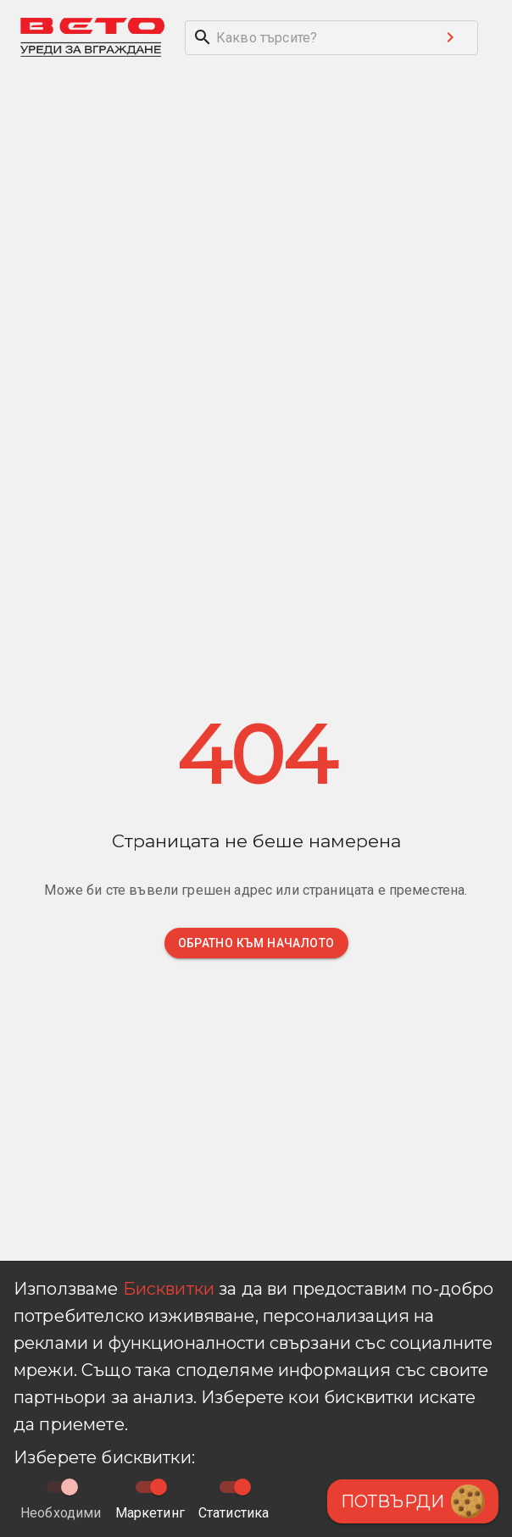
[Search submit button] (450, 37)
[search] (304, 37)
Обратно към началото (256, 943)
